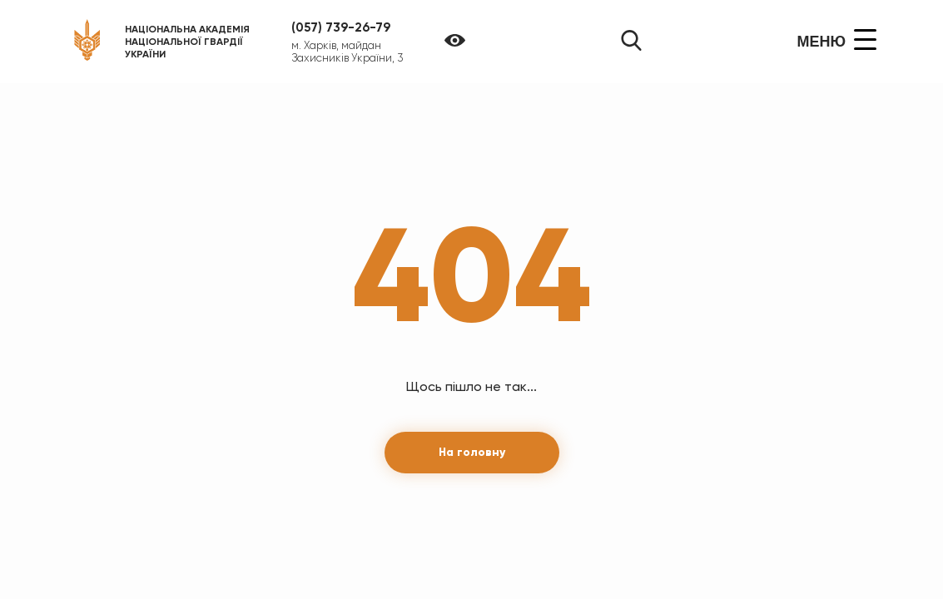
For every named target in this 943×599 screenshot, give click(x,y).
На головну (472, 452)
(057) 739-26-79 (340, 27)
